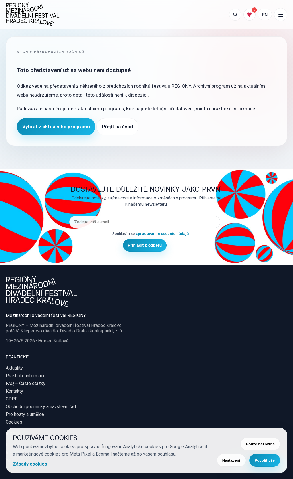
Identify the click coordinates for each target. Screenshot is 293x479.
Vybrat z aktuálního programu (56, 126)
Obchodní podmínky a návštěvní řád (41, 406)
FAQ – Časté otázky (25, 383)
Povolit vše (265, 460)
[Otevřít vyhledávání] (235, 15)
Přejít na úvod (117, 126)
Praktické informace (26, 375)
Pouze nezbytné (260, 444)
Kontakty (14, 391)
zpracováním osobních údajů (162, 233)
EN (265, 14)
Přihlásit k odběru (145, 245)
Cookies (14, 422)
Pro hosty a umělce (25, 414)
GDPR (12, 399)
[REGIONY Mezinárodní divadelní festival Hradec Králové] (33, 14)
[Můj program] (249, 15)
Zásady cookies (30, 464)
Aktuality (14, 368)
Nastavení (231, 460)
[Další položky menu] (280, 14)
